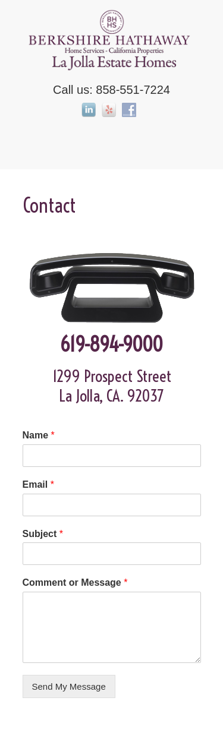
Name (39, 435)
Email (38, 484)
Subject (43, 534)
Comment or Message (75, 582)
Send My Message (69, 686)
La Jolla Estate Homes (112, 39)
